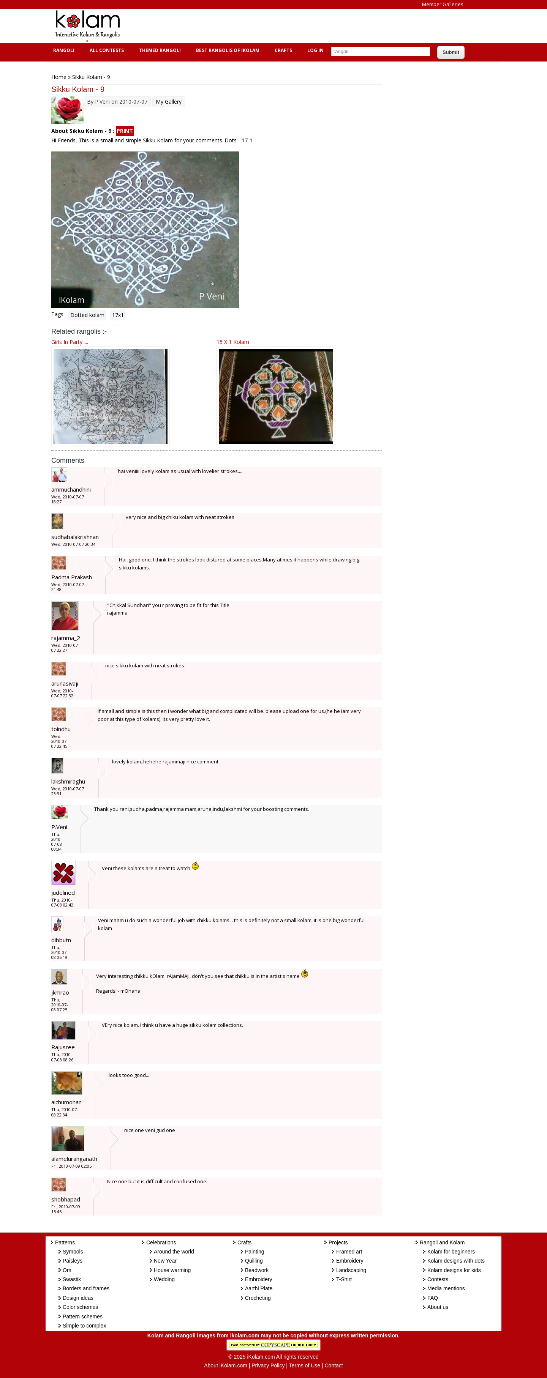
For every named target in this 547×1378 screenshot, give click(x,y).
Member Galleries (442, 4)
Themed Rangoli (159, 50)
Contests (437, 1279)
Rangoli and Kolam (442, 1242)
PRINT (125, 130)
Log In (315, 50)
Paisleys (72, 1261)
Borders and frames (86, 1288)
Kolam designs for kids (454, 1270)
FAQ (432, 1298)
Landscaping (351, 1270)
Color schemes (80, 1307)
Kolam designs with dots (456, 1261)
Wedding (164, 1279)
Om (67, 1270)
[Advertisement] (267, 26)
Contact (333, 1365)
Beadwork (257, 1270)
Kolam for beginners (451, 1252)
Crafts (282, 50)
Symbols (73, 1252)
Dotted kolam (87, 314)
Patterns (65, 1242)
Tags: (58, 314)
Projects (338, 1242)
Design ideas (78, 1298)
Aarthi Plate (258, 1288)
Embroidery (258, 1279)
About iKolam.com (225, 1365)
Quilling (254, 1261)
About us (437, 1307)
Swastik (72, 1279)
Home (58, 76)
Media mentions (446, 1288)
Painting (254, 1252)
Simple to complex (84, 1326)
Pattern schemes (83, 1316)
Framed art (349, 1252)
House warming (172, 1270)
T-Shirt (344, 1279)
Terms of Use (304, 1365)
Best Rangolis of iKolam (226, 50)
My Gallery (169, 101)
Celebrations (161, 1242)
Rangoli (63, 50)
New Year (165, 1261)
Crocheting (258, 1298)
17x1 (118, 314)
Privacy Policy (268, 1365)
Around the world (174, 1252)
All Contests (106, 50)
